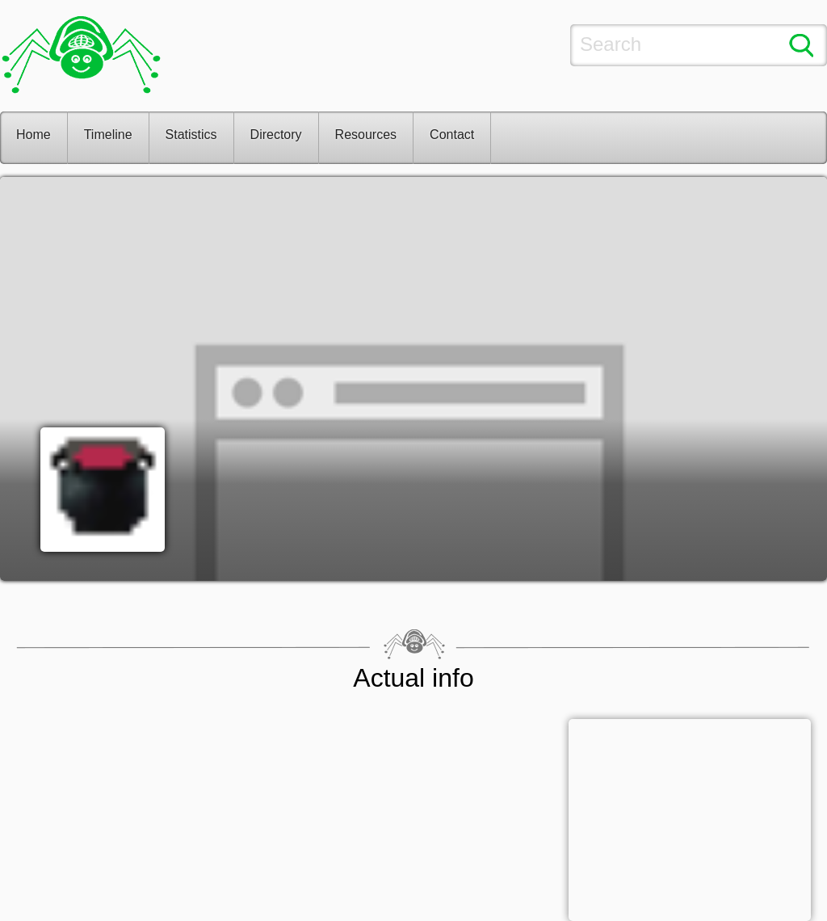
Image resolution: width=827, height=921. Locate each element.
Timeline (108, 134)
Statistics (191, 134)
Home (33, 134)
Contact (452, 134)
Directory (276, 134)
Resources (366, 134)
